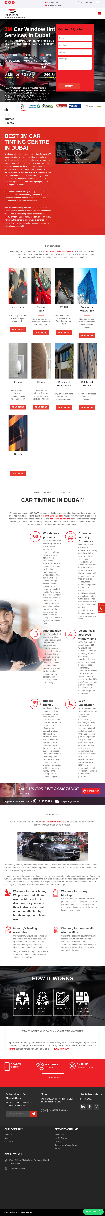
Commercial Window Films (66, 1145)
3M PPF (58, 1141)
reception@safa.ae (53, 5)
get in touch (53, 1077)
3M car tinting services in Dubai (59, 251)
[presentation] (78, 76)
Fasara (57, 1148)
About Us (8, 1135)
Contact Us (9, 1141)
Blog (6, 1138)
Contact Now (93, 791)
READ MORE (61, 1048)
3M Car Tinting (61, 1138)
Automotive (59, 1135)
